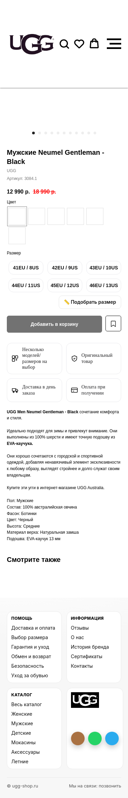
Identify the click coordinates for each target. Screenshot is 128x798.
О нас (77, 637)
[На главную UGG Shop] (85, 700)
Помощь (21, 618)
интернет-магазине (58, 487)
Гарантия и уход (30, 647)
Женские (21, 714)
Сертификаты (86, 656)
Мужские (22, 723)
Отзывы (80, 628)
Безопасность (27, 666)
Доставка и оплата (33, 628)
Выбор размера (29, 637)
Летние (19, 761)
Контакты (82, 666)
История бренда (90, 647)
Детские (21, 733)
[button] (64, 43)
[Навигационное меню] (114, 43)
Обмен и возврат (31, 656)
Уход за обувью (29, 675)
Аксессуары (25, 752)
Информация (87, 618)
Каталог (21, 694)
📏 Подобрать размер (90, 302)
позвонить (110, 785)
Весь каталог (26, 704)
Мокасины (23, 742)
